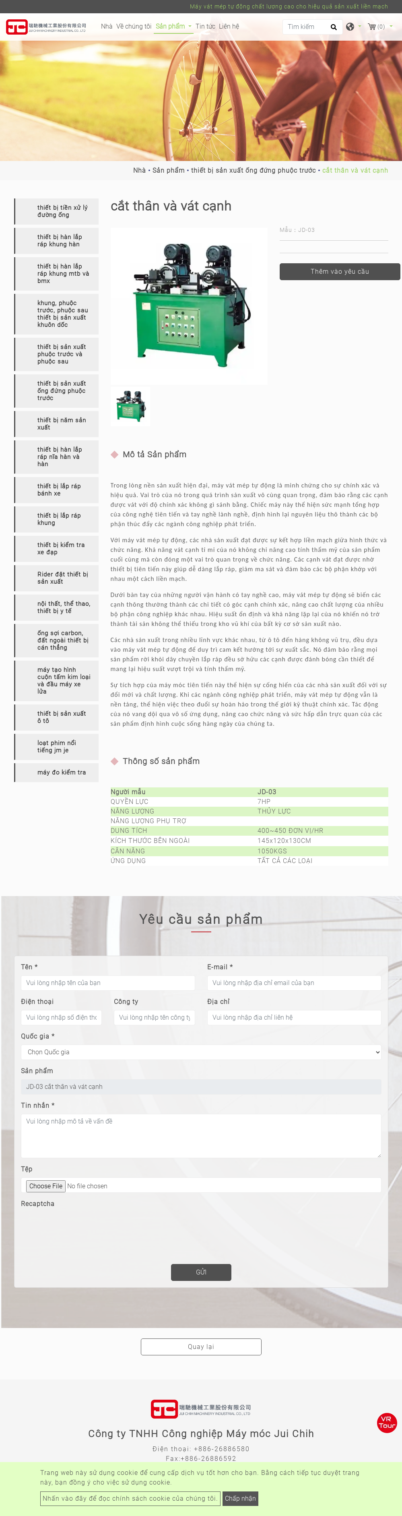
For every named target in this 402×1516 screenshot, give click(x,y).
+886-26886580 (222, 1449)
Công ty (126, 1002)
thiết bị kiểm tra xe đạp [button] (61, 548)
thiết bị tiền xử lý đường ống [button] (62, 211)
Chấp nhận (240, 1498)
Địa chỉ (218, 1002)
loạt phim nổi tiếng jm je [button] (56, 746)
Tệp (27, 1169)
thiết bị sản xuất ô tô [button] (61, 717)
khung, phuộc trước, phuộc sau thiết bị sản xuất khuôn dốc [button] (62, 313)
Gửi (201, 1272)
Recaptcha (38, 1204)
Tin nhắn (38, 1105)
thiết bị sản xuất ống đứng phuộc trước (253, 170)
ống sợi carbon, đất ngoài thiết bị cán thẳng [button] (63, 640)
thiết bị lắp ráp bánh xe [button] (59, 490)
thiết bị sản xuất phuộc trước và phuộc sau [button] (61, 354)
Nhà (108, 25)
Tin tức (205, 26)
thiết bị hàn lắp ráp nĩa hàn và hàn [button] (59, 457)
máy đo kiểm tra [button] (61, 772)
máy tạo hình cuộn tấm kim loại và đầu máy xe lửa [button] (64, 680)
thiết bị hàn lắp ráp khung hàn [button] (59, 240)
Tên (29, 967)
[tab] (56, 211)
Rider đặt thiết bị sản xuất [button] (62, 578)
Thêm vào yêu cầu (340, 271)
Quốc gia (38, 1036)
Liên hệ (229, 26)
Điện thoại (37, 1002)
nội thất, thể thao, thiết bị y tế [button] (64, 607)
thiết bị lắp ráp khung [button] (59, 519)
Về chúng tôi (134, 26)
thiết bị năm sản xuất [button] (61, 424)
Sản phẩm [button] (171, 26)
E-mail (220, 967)
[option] (189, 306)
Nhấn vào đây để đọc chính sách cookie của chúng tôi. (130, 1498)
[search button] (332, 30)
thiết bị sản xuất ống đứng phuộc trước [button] (61, 391)
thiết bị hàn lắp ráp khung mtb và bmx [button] (63, 274)
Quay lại (201, 1347)
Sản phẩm (169, 170)
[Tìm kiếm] (312, 27)
